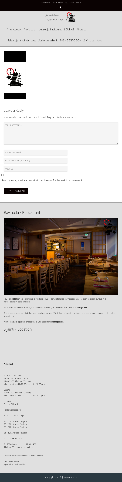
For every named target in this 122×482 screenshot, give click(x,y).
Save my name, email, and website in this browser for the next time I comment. (41, 180)
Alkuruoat (82, 29)
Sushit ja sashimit (48, 40)
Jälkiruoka (88, 40)
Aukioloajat (30, 29)
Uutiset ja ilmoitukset (50, 29)
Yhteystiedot (14, 29)
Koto (99, 40)
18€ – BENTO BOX (70, 40)
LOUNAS (69, 29)
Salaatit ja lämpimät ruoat (21, 40)
